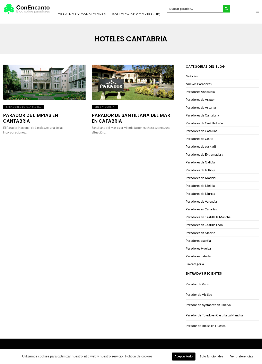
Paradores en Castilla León (204, 225)
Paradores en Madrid (200, 233)
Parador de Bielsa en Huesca (206, 325)
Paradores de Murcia (200, 193)
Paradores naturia (198, 256)
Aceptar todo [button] (183, 356)
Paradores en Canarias (201, 209)
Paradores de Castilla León (204, 123)
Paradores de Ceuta (199, 138)
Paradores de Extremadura (204, 154)
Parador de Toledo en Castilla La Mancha (214, 315)
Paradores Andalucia (200, 92)
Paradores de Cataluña (201, 131)
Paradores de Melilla (200, 185)
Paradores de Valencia (201, 201)
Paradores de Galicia (200, 162)
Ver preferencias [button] (241, 356)
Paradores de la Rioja (200, 170)
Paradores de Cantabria (23, 107)
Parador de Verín (197, 284)
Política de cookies (138, 356)
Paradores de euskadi (201, 146)
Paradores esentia (198, 240)
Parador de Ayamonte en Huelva (208, 305)
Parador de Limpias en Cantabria (30, 118)
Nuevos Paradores (199, 84)
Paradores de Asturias (201, 107)
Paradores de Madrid (201, 178)
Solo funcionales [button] (211, 356)
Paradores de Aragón (200, 99)
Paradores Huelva (198, 248)
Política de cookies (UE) (136, 14)
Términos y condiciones (82, 14)
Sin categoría (105, 107)
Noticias (192, 76)
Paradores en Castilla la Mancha (208, 217)
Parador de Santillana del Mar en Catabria (131, 118)
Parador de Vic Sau (199, 294)
